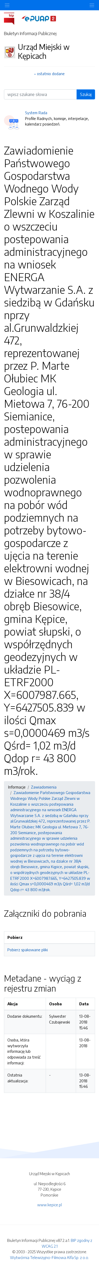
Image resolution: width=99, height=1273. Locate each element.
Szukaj (86, 94)
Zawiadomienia (43, 787)
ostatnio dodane (51, 73)
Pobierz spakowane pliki (27, 949)
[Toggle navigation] (92, 5)
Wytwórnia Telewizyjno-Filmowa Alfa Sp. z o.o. (49, 1257)
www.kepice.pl (49, 1204)
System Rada (36, 112)
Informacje (17, 787)
